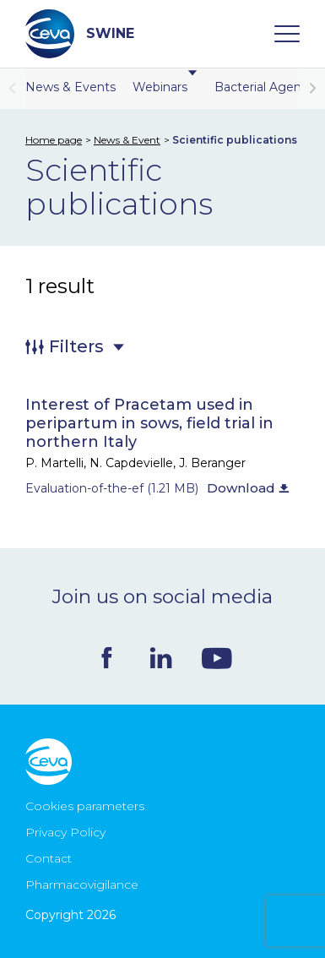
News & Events (70, 87)
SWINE (79, 33)
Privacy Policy (65, 832)
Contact (48, 858)
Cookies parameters (84, 806)
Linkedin (161, 658)
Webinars (165, 87)
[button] (312, 88)
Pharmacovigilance (81, 884)
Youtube (217, 658)
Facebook (107, 657)
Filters (76, 346)
